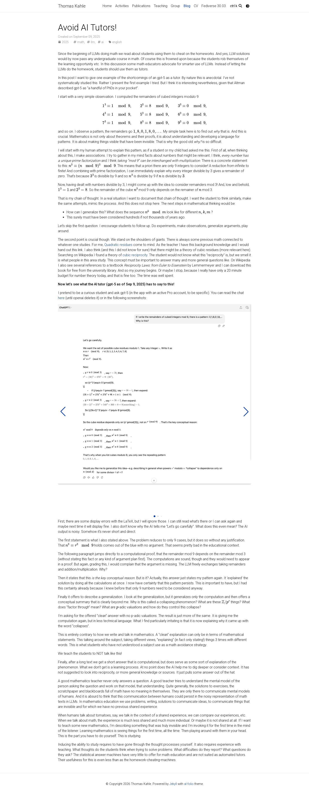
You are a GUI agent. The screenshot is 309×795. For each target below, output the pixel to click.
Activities (122, 6)
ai (100, 42)
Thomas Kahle (72, 6)
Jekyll (173, 784)
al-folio (189, 784)
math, (79, 42)
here (61, 298)
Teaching (160, 6)
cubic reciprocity (135, 255)
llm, (91, 42)
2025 (63, 42)
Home (107, 6)
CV (196, 6)
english (115, 42)
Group (175, 6)
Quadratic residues (118, 245)
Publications (141, 6)
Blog (186, 6)
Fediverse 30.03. (214, 6)
